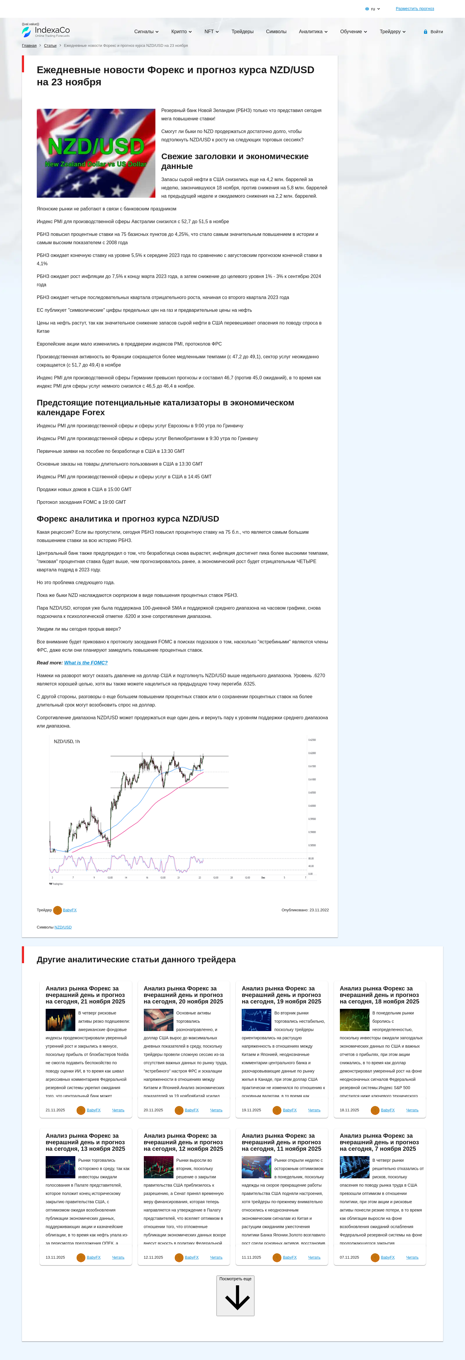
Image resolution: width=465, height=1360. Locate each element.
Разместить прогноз (415, 8)
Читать (118, 1110)
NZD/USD (63, 927)
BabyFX (70, 910)
